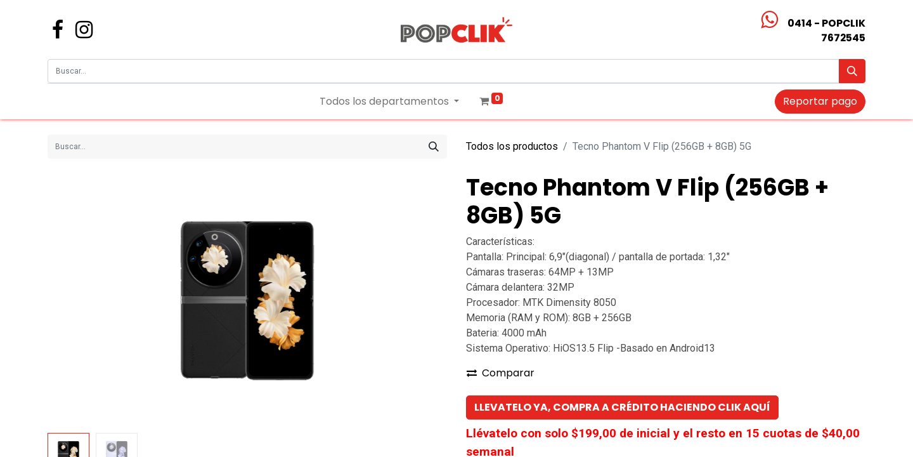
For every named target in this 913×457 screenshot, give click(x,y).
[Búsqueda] (852, 71)
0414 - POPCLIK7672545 (826, 30)
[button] (622, 407)
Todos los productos (512, 146)
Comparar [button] (500, 373)
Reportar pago (820, 101)
